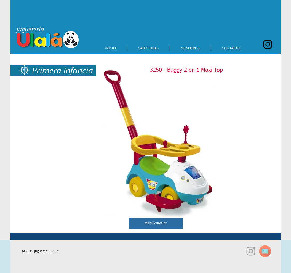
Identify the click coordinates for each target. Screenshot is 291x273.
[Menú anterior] (156, 223)
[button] (148, 48)
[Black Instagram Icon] (268, 44)
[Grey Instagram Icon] (251, 251)
